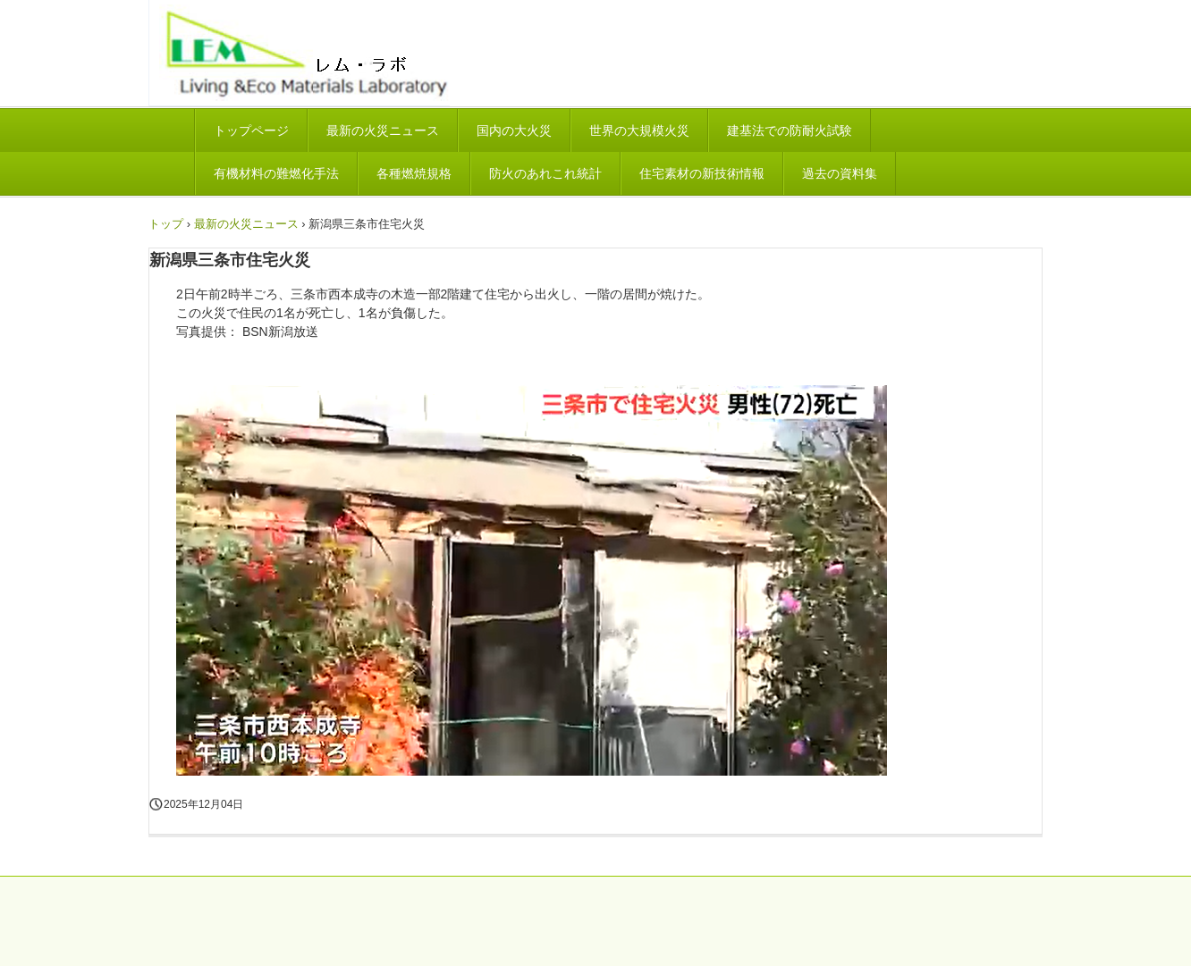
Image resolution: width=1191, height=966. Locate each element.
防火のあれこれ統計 (545, 173)
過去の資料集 (839, 173)
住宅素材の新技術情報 (701, 173)
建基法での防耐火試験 (789, 130)
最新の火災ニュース (382, 130)
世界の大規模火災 (639, 130)
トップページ (251, 130)
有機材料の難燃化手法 (276, 173)
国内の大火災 (514, 130)
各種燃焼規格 (414, 173)
